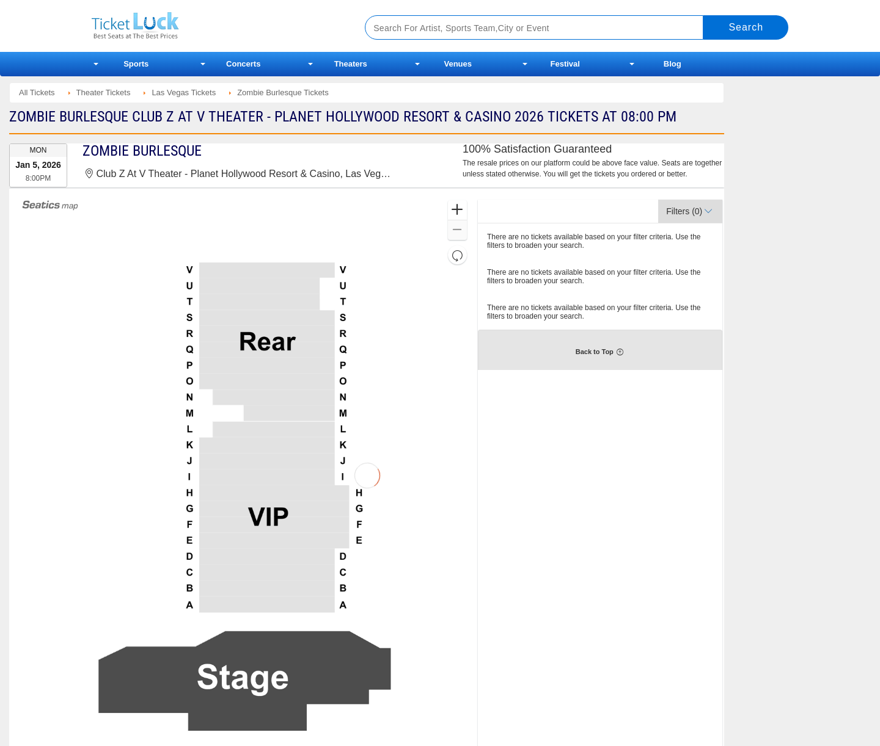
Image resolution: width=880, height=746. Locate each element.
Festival (565, 63)
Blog (672, 63)
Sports (135, 63)
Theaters (350, 63)
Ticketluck (214, 26)
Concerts (243, 63)
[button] (457, 210)
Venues (458, 63)
